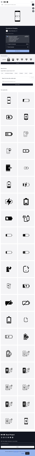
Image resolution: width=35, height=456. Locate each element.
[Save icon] (33, 8)
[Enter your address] (17, 444)
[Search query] (17, 81)
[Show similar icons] (33, 11)
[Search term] (18, 5)
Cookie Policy (16, 451)
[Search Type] (2, 5)
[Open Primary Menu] (1, 2)
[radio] (17, 39)
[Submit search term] (33, 5)
